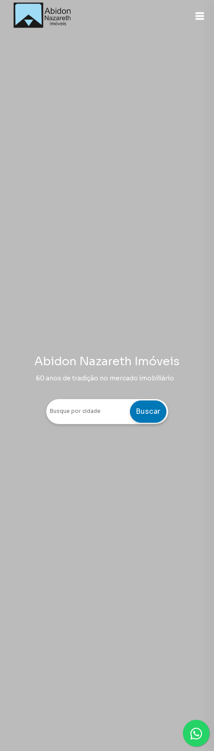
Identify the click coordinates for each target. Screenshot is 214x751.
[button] (199, 16)
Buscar (148, 411)
